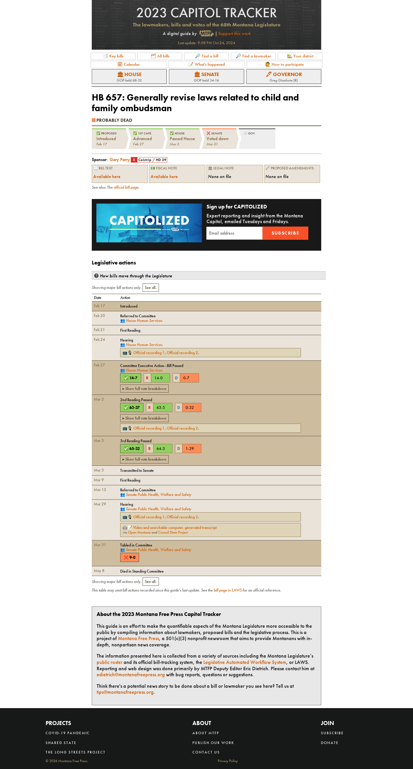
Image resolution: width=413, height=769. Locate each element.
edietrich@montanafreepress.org (131, 674)
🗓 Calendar (128, 64)
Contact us (206, 752)
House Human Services (144, 320)
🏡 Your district (300, 56)
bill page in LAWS (228, 590)
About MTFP (205, 733)
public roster (109, 662)
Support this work (234, 33)
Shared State (61, 742)
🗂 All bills (160, 56)
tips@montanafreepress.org (125, 692)
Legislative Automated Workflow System (244, 662)
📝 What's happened (206, 64)
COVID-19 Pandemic (68, 733)
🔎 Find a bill (206, 56)
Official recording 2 (182, 352)
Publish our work (213, 742)
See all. (151, 287)
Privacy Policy (228, 761)
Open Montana (139, 532)
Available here (106, 176)
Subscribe (285, 233)
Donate (330, 742)
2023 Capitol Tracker (206, 12)
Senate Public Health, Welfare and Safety (158, 494)
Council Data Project (173, 532)
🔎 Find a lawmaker (253, 56)
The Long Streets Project (76, 752)
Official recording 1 (149, 352)
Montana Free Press (138, 638)
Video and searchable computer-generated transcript (175, 527)
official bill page (126, 187)
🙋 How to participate (284, 64)
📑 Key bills (113, 56)
